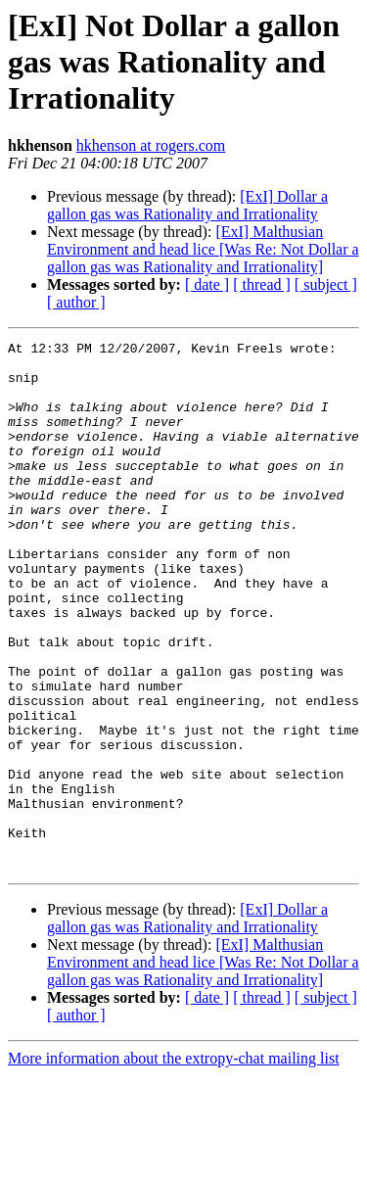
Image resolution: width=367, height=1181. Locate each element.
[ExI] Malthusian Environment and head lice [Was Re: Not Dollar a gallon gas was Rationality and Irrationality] (203, 249)
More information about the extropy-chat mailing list (174, 1164)
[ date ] (207, 284)
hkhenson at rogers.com (150, 145)
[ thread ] (262, 284)
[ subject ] (326, 284)
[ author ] (76, 302)
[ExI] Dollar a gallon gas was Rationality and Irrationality (187, 205)
